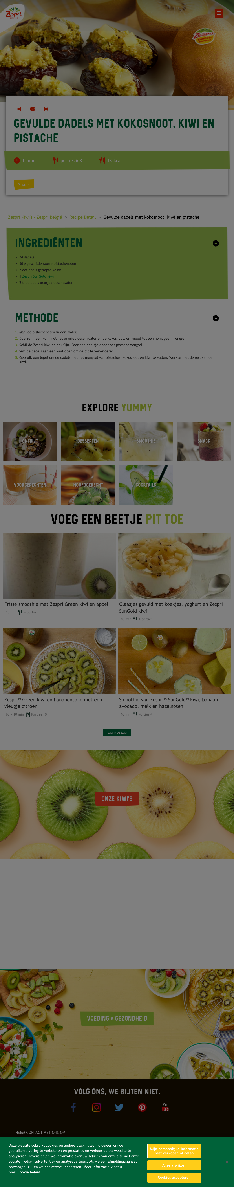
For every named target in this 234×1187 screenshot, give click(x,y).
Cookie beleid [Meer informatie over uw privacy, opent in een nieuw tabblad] (29, 1172)
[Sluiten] (227, 1162)
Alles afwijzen (174, 1165)
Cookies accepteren (174, 1177)
